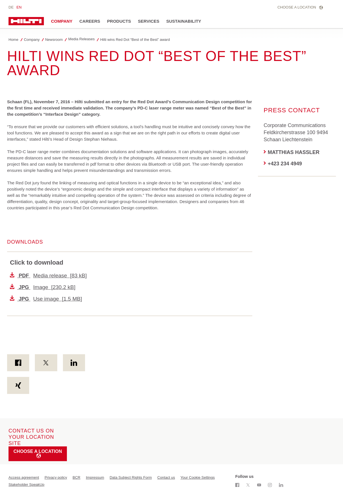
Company (62, 21)
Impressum (95, 477)
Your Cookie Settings (198, 477)
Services (148, 21)
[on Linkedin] (74, 362)
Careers (89, 21)
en (19, 7)
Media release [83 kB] (48, 276)
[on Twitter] (46, 362)
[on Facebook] (18, 362)
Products (119, 21)
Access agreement (24, 477)
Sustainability (183, 21)
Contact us (166, 477)
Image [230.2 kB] (42, 287)
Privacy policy (56, 477)
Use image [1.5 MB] (46, 299)
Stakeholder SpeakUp (26, 484)
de (11, 7)
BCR (76, 477)
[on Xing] (18, 385)
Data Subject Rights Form (131, 477)
